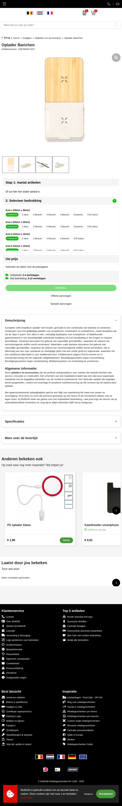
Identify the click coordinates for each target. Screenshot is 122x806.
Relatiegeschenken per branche (81, 716)
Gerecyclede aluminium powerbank (82, 630)
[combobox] (57, 25)
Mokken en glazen (13, 720)
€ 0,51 (88, 540)
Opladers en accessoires (48, 38)
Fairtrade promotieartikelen (78, 730)
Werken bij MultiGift (14, 625)
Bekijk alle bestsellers (76, 639)
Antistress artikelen (13, 697)
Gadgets (27, 38)
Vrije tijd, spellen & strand (16, 744)
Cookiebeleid (10, 663)
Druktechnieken (12, 644)
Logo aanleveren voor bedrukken (20, 639)
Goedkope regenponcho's (17, 711)
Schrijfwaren (10, 730)
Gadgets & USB (12, 706)
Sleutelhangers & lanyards (17, 734)
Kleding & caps (11, 716)
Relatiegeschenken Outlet (78, 744)
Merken (69, 739)
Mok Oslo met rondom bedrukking (82, 635)
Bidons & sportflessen (15, 701)
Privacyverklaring (12, 667)
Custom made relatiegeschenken (81, 720)
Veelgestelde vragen (14, 677)
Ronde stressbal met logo (78, 616)
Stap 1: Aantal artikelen (23, 182)
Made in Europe (73, 734)
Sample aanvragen (61, 303)
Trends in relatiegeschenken (79, 706)
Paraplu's (9, 725)
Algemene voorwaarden (16, 658)
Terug (7, 37)
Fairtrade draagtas (74, 625)
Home (16, 38)
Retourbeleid (10, 653)
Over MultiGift (11, 621)
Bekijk (66, 540)
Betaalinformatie (12, 649)
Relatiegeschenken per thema (80, 711)
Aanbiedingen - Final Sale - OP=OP (82, 697)
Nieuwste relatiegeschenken (79, 725)
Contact (8, 616)
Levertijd (8, 630)
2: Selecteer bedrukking (61, 201)
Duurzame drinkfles (75, 621)
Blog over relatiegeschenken (79, 701)
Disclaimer (9, 672)
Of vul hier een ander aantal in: (23, 191)
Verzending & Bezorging (16, 635)
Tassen (7, 739)
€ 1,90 (11, 540)
